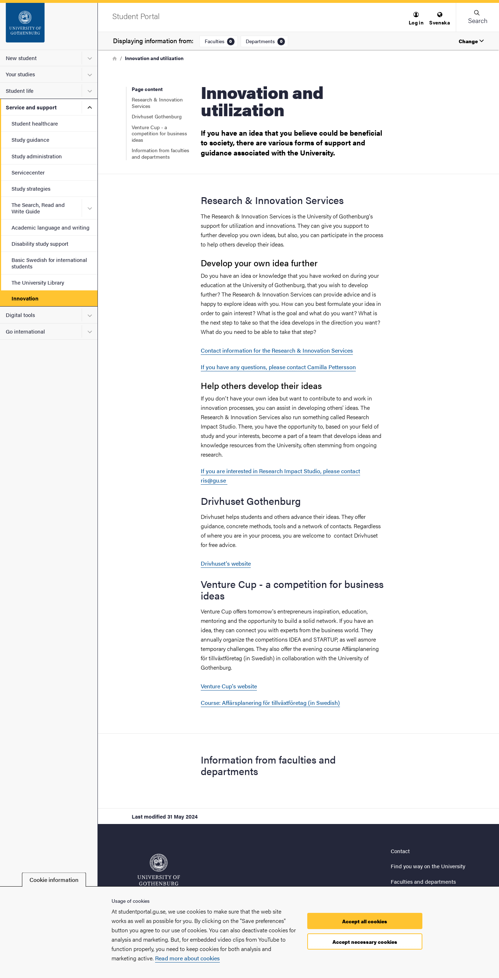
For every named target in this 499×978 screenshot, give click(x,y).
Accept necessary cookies (364, 941)
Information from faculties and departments (160, 153)
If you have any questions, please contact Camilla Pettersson (278, 367)
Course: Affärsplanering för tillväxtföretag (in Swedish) (270, 702)
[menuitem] (416, 19)
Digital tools (20, 314)
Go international (25, 331)
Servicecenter (28, 172)
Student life (19, 90)
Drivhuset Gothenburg (157, 116)
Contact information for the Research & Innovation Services (277, 350)
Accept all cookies (364, 921)
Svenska (439, 19)
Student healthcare (35, 123)
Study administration (37, 156)
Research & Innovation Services (157, 102)
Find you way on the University (428, 866)
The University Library (38, 282)
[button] (416, 19)
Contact (400, 851)
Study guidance (30, 139)
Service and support (31, 107)
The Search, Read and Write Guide (38, 207)
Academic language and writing (51, 227)
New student (21, 58)
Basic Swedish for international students (49, 263)
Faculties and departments (423, 881)
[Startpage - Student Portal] (48, 26)
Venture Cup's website (229, 686)
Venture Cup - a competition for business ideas (159, 133)
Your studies (20, 74)
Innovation (25, 298)
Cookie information (54, 879)
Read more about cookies (187, 958)
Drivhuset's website (226, 563)
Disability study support (40, 243)
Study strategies (31, 188)
